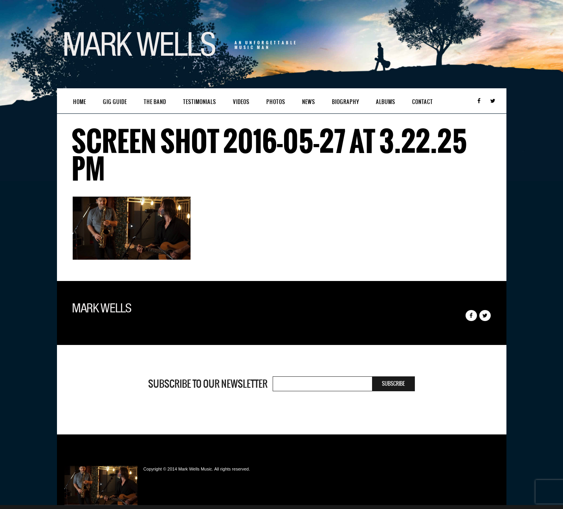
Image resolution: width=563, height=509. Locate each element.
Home (79, 102)
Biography (345, 102)
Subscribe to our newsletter (208, 384)
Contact (422, 102)
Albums (385, 102)
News (308, 102)
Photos (275, 102)
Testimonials (199, 102)
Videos (241, 102)
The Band (155, 102)
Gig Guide (115, 102)
